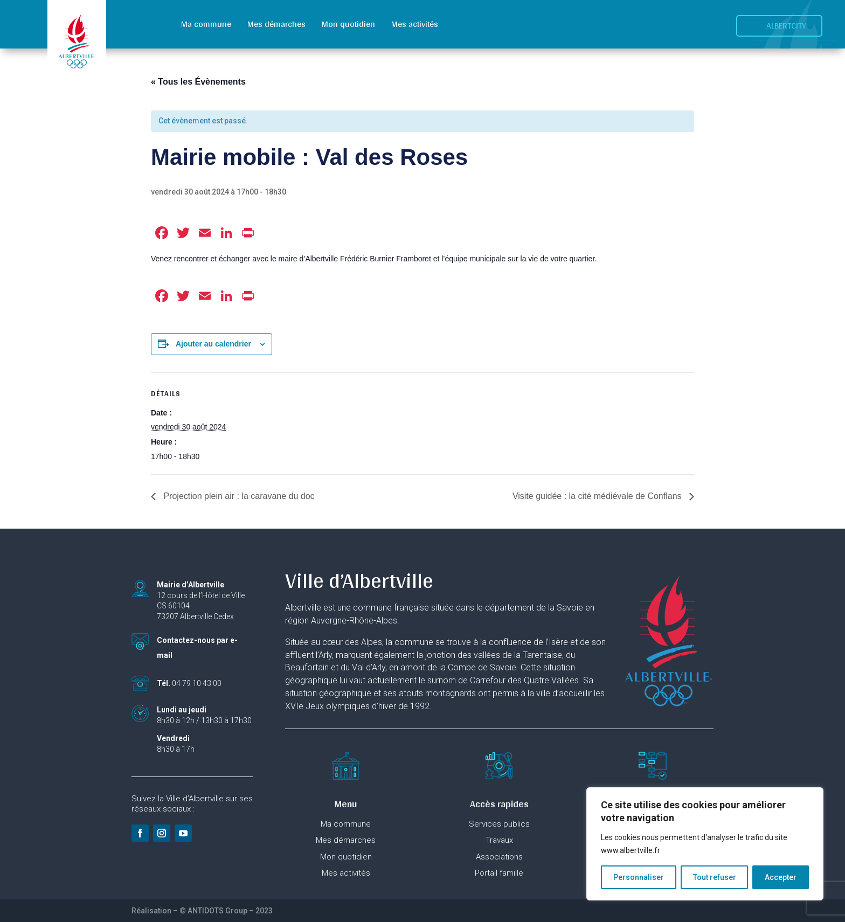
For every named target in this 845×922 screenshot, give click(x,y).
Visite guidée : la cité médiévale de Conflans (598, 496)
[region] (704, 843)
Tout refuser (714, 877)
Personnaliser (638, 877)
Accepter (780, 877)
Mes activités (414, 24)
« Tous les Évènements (198, 81)
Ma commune (206, 24)
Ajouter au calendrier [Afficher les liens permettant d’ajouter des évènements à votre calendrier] (213, 343)
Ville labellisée (197, 878)
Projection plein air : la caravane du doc (238, 496)
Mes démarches (276, 24)
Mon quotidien (348, 24)
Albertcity (786, 25)
